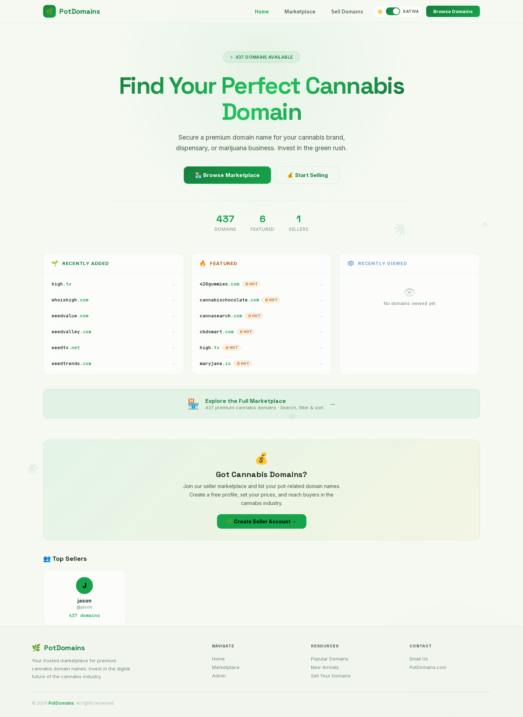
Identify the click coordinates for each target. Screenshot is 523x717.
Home (262, 11)
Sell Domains (347, 11)
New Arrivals (325, 667)
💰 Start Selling (307, 175)
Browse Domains (453, 11)
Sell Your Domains (331, 675)
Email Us (419, 659)
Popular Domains (329, 659)
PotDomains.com (428, 667)
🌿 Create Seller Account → (261, 521)
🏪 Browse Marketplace (227, 175)
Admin (219, 675)
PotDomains (71, 11)
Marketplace (300, 11)
